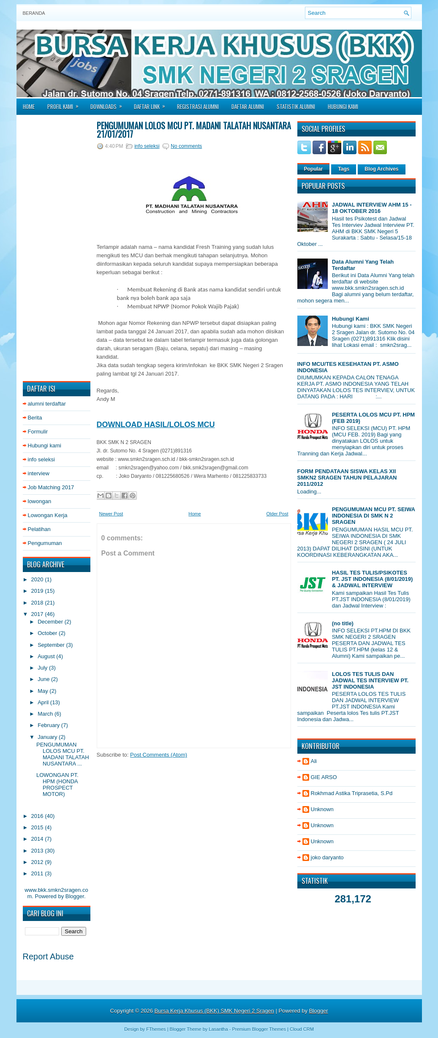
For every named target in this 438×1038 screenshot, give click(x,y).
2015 (38, 827)
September (52, 645)
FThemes (156, 1029)
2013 (38, 850)
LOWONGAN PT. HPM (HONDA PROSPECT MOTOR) (57, 784)
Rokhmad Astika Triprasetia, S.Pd (352, 793)
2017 (38, 614)
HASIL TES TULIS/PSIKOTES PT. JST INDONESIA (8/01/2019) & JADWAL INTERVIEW (372, 578)
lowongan (40, 501)
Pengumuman (45, 543)
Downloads (109, 104)
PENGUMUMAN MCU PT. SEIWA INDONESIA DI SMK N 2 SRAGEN (373, 515)
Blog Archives (381, 169)
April (44, 702)
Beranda (34, 13)
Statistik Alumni (296, 106)
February (49, 725)
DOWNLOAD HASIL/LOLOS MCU (156, 424)
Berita (35, 417)
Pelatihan (39, 529)
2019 (38, 591)
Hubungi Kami (343, 106)
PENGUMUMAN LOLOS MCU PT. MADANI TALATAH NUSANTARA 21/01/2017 (194, 129)
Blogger (74, 896)
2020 (38, 579)
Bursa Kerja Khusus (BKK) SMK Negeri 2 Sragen (214, 1011)
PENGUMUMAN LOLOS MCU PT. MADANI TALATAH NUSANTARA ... (62, 754)
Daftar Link (152, 104)
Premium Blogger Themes (259, 1029)
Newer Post (111, 513)
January (48, 737)
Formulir (38, 431)
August (47, 656)
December (51, 621)
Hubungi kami (45, 445)
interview (38, 473)
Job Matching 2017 (51, 487)
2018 (38, 602)
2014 (38, 839)
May (43, 691)
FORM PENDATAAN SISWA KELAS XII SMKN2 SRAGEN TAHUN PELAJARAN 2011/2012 (347, 477)
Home (29, 106)
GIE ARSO (324, 777)
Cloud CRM (302, 1029)
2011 (38, 873)
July (43, 668)
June (44, 679)
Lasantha (218, 1029)
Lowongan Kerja (48, 515)
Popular (313, 169)
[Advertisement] (56, 248)
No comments (186, 146)
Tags (343, 169)
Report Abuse (48, 956)
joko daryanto (327, 857)
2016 (38, 816)
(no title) (343, 623)
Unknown (322, 809)
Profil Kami (65, 104)
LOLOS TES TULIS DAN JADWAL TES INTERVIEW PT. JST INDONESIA (370, 680)
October (48, 633)
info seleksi (41, 459)
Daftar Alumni (247, 106)
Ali (314, 761)
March (46, 714)
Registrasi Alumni (198, 106)
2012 (38, 862)
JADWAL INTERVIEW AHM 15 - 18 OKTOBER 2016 (372, 208)
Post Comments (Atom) (158, 755)
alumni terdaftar (47, 403)
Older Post (277, 513)
